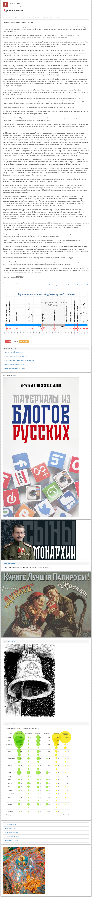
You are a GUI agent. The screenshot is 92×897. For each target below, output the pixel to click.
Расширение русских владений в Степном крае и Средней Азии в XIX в (69, 285)
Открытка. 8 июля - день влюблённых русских (19, 360)
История (30, 17)
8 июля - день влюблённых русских (15, 356)
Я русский (15, 3)
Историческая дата (10, 563)
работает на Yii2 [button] (23, 341)
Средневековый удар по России (14, 368)
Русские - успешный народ (10, 283)
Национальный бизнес (11, 724)
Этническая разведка (12, 832)
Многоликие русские (11, 840)
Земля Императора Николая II (14, 364)
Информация (13, 17)
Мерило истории (10, 828)
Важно (53, 17)
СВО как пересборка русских (13, 352)
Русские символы (9, 641)
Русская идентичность (12, 836)
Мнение (46, 17)
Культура (38, 17)
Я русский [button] (8, 341)
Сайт (59, 17)
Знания (23, 17)
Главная (5, 17)
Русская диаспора (10, 824)
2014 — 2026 (15, 341)
